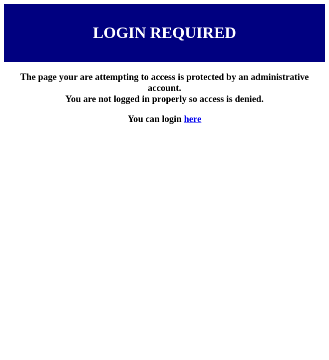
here (192, 119)
